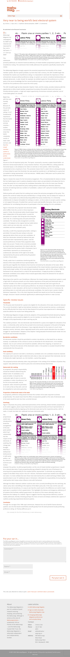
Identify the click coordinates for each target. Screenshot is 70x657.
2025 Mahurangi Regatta (36, 607)
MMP (36, 23)
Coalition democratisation (26, 23)
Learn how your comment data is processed (40, 592)
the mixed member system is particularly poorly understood (6, 151)
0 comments (43, 23)
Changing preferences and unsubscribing (35, 617)
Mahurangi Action (12, 620)
